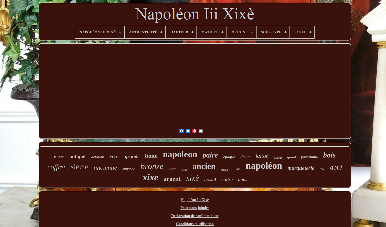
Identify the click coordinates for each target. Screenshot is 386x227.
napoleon (180, 154)
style (184, 169)
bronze (152, 166)
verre (115, 156)
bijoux (224, 169)
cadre (227, 179)
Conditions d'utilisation (195, 224)
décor (245, 157)
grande (132, 156)
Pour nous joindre (194, 208)
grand (291, 157)
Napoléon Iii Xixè (195, 200)
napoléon (264, 165)
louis (242, 179)
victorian (97, 157)
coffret (56, 167)
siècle (79, 166)
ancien (204, 166)
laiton (262, 156)
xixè (192, 177)
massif (278, 157)
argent (172, 178)
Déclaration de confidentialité (195, 216)
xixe (150, 177)
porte (172, 169)
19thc (236, 169)
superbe (128, 169)
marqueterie (301, 168)
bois (329, 155)
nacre (59, 157)
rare (322, 169)
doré (336, 167)
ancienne (105, 167)
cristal (210, 179)
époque (229, 157)
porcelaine (309, 157)
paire (210, 155)
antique (77, 156)
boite (151, 155)
